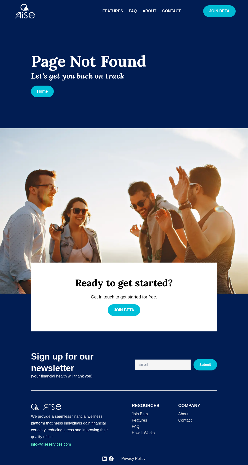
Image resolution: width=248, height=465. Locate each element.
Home (42, 91)
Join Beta (140, 414)
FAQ (133, 11)
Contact (171, 11)
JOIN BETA (219, 11)
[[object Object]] (104, 459)
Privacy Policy (133, 459)
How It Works (143, 433)
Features (112, 11)
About (149, 11)
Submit (205, 365)
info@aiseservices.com (51, 444)
